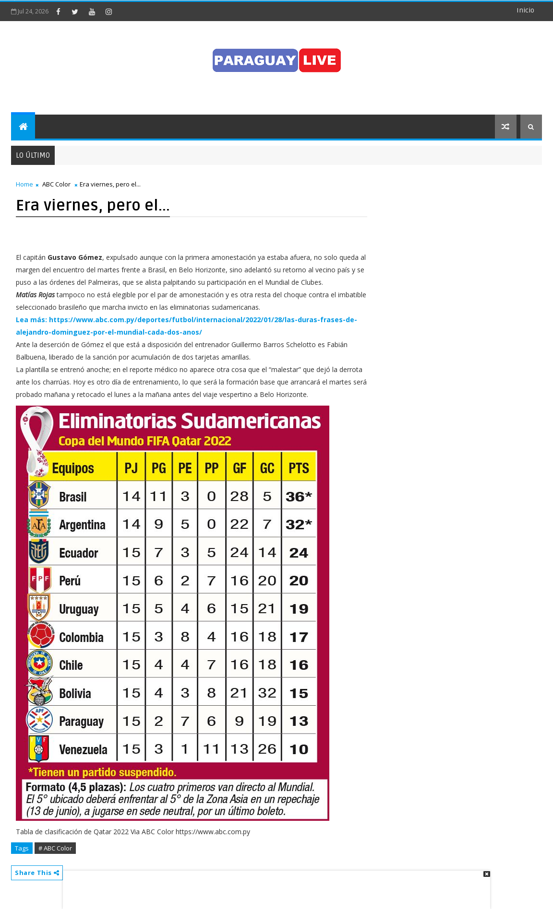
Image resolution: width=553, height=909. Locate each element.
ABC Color (56, 184)
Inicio (525, 10)
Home (24, 184)
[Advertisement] (273, 885)
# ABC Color (55, 848)
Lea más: (31, 319)
